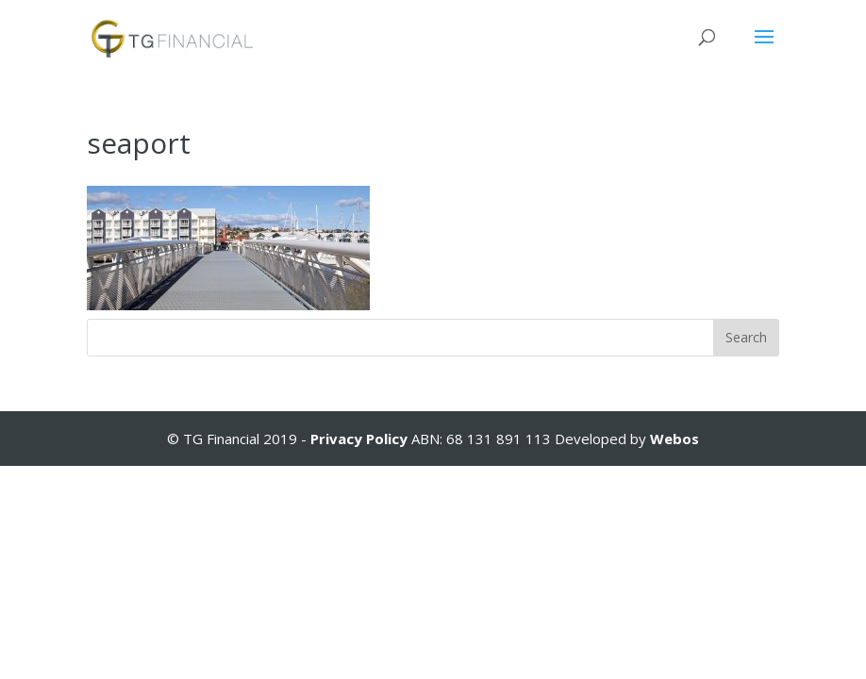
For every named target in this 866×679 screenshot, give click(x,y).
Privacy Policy (360, 438)
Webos (674, 438)
